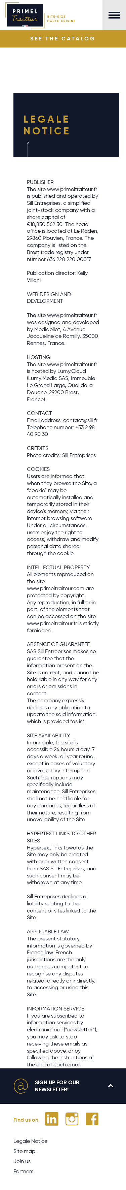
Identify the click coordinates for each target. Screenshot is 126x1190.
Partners (23, 1171)
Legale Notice (30, 1141)
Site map (24, 1151)
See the (63, 38)
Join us (22, 1161)
